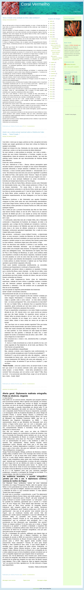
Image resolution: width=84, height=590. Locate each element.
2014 (51, 87)
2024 (51, 25)
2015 (51, 85)
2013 (51, 89)
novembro (53, 38)
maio (52, 66)
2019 (51, 36)
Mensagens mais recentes (9, 580)
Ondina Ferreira (70, 64)
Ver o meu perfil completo (71, 66)
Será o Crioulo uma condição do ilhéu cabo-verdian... (56, 47)
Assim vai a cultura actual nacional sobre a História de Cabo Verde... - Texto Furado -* (23, 133)
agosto (53, 62)
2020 (51, 34)
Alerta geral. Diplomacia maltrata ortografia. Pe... (56, 58)
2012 (51, 91)
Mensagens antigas (42, 580)
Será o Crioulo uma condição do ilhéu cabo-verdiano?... (22, 18)
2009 (51, 98)
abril (52, 69)
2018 (51, 78)
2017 (51, 80)
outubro (53, 41)
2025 (51, 23)
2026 (51, 21)
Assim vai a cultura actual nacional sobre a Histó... (55, 52)
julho (52, 64)
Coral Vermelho (35, 4)
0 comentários (31, 126)
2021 (51, 32)
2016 (51, 83)
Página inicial (26, 580)
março (53, 71)
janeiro (53, 75)
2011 (51, 94)
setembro (53, 43)
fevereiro (53, 73)
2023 (51, 28)
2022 (51, 30)
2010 (51, 96)
